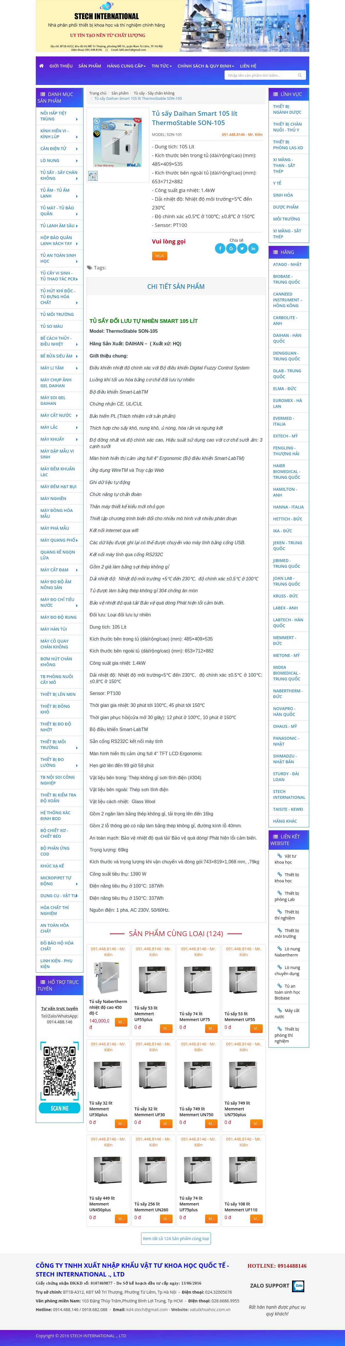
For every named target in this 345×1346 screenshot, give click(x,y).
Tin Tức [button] (162, 66)
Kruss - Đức (285, 596)
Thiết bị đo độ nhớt (55, 726)
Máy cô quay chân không (54, 644)
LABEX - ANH (285, 608)
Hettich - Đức (287, 519)
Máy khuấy (59, 439)
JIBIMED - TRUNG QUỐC (286, 563)
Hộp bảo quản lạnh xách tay (59, 240)
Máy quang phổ (59, 540)
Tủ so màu (51, 326)
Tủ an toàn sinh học (59, 258)
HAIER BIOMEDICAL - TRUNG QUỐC (286, 471)
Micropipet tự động (59, 880)
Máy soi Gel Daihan (52, 400)
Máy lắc (59, 427)
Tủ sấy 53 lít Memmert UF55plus (146, 1013)
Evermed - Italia (283, 421)
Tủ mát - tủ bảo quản (59, 210)
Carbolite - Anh (285, 320)
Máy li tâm (59, 368)
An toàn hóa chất (54, 928)
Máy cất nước (59, 415)
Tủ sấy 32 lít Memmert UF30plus (101, 1108)
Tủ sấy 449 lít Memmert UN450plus (102, 1203)
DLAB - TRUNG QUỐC (287, 373)
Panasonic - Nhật (286, 741)
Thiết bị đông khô (55, 709)
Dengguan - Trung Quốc (286, 356)
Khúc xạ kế (52, 866)
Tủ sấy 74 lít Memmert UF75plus (191, 1203)
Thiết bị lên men (58, 694)
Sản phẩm (90, 66)
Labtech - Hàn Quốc (288, 622)
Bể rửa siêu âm (59, 356)
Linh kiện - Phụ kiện (56, 963)
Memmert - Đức (284, 640)
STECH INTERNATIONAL (289, 794)
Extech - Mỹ (285, 436)
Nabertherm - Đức (288, 693)
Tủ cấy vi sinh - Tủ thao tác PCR (59, 276)
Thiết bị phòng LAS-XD (288, 144)
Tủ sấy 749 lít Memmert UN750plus (237, 1108)
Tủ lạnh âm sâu (59, 225)
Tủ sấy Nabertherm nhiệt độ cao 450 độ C (108, 1007)
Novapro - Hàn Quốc (284, 711)
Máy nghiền (53, 498)
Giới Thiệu (61, 66)
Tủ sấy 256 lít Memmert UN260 (151, 1206)
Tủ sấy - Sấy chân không (59, 175)
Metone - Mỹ (286, 655)
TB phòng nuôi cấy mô (56, 679)
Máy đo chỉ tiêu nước (59, 602)
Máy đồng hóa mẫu (56, 513)
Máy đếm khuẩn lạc (57, 471)
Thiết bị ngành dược (287, 109)
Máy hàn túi (53, 629)
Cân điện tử (59, 148)
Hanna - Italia (288, 507)
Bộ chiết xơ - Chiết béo (54, 833)
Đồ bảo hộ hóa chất (57, 946)
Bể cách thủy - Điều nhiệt (59, 341)
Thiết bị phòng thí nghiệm (287, 1035)
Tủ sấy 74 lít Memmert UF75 (194, 1016)
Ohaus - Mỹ (285, 726)
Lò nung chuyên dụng (287, 970)
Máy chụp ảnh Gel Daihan (56, 382)
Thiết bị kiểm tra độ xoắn (58, 797)
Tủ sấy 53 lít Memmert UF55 (240, 1016)
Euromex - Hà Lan (287, 403)
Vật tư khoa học (285, 859)
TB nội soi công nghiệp (57, 780)
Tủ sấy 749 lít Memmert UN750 (196, 1111)
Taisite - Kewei (288, 809)
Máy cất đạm (59, 569)
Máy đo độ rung (58, 617)
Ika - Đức (282, 531)
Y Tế (277, 183)
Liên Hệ (248, 66)
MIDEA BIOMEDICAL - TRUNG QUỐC (286, 673)
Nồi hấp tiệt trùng (59, 116)
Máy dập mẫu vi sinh (57, 454)
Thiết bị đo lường (59, 762)
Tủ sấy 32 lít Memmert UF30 (149, 1111)
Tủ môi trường (57, 314)
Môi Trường (286, 219)
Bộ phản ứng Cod (55, 851)
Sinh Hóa (283, 195)
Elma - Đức (284, 388)
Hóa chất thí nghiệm (54, 910)
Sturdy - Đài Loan (286, 776)
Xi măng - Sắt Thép (287, 233)
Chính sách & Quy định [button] (206, 66)
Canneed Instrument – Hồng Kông (287, 299)
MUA (160, 255)
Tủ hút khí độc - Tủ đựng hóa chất (59, 296)
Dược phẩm (285, 207)
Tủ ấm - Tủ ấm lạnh (59, 193)
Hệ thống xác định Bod (55, 815)
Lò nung (59, 160)
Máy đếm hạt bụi (58, 486)
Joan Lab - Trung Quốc (286, 581)
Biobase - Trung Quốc (286, 279)
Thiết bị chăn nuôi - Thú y (287, 127)
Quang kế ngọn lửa (57, 555)
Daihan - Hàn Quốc (287, 338)
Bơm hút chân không (56, 661)
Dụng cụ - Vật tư (59, 895)
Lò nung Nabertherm (287, 952)
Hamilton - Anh (285, 492)
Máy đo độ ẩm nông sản (55, 584)
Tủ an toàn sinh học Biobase (287, 992)
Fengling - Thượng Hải (286, 450)
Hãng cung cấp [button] (126, 66)
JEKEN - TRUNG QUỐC (287, 545)
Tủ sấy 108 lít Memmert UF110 (241, 1206)
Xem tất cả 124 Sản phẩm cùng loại (176, 1238)
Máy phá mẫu (54, 528)
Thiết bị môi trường (59, 744)
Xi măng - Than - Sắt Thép (284, 165)
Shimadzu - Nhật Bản (285, 758)
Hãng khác (285, 821)
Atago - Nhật (287, 264)
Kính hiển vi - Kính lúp (59, 133)
